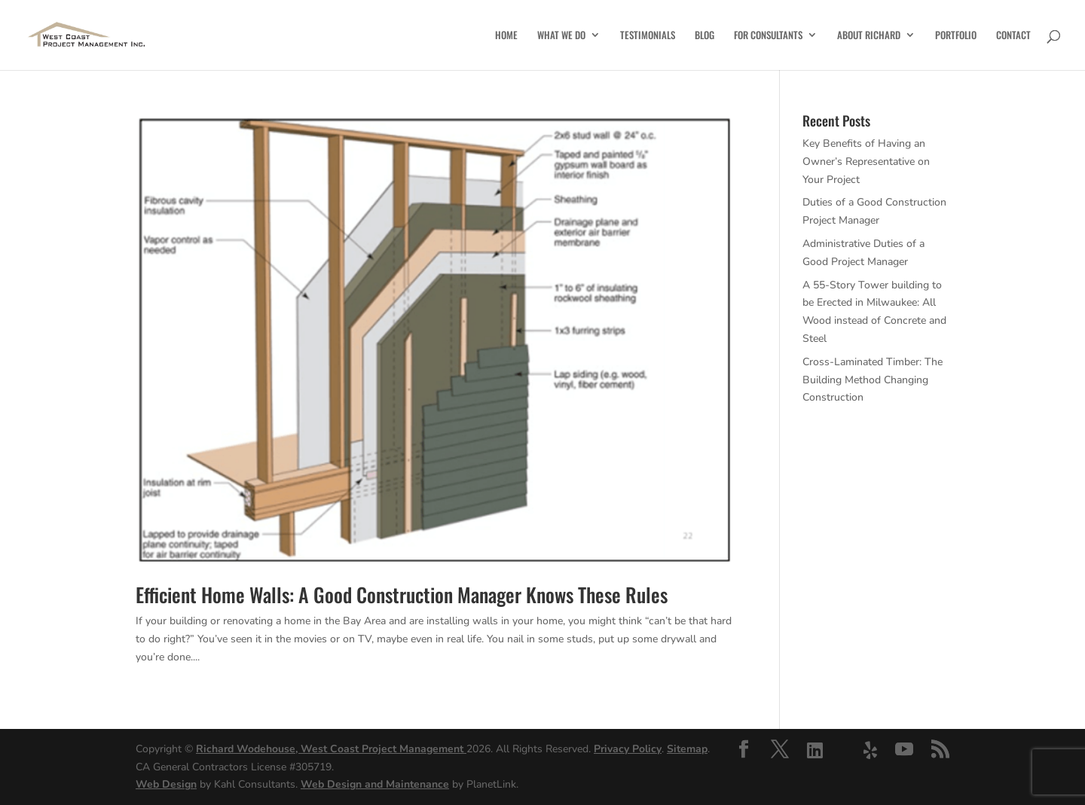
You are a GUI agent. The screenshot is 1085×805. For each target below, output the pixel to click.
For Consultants (768, 36)
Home (506, 36)
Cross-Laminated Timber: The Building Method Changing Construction (872, 380)
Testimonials (647, 36)
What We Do (561, 36)
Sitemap (687, 749)
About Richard (868, 36)
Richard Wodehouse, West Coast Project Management (331, 749)
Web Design (166, 784)
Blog (704, 36)
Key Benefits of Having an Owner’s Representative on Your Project (866, 161)
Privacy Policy (628, 749)
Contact (1013, 36)
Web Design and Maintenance (375, 784)
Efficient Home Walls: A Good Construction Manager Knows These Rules (402, 594)
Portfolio (955, 36)
